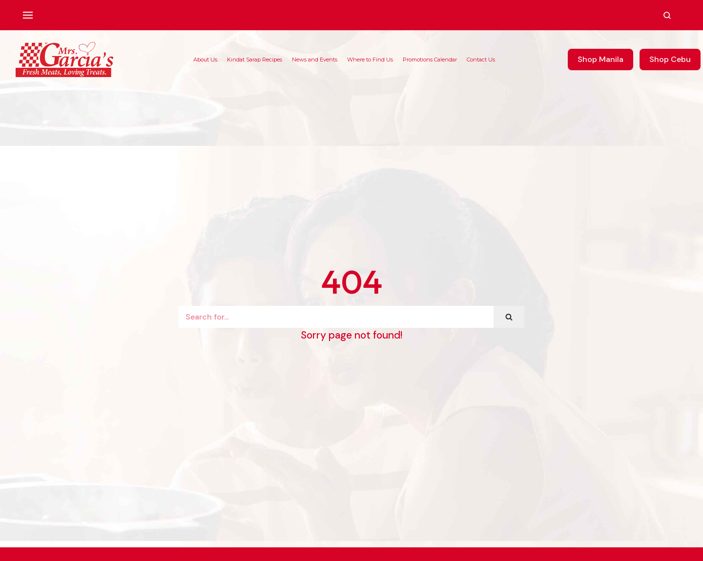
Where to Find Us (370, 59)
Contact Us (481, 59)
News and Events (314, 59)
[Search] (336, 317)
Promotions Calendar (430, 59)
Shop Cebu (670, 59)
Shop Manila (600, 59)
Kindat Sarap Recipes (254, 59)
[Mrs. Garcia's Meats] (64, 59)
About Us (205, 59)
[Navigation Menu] (28, 15)
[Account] (683, 15)
